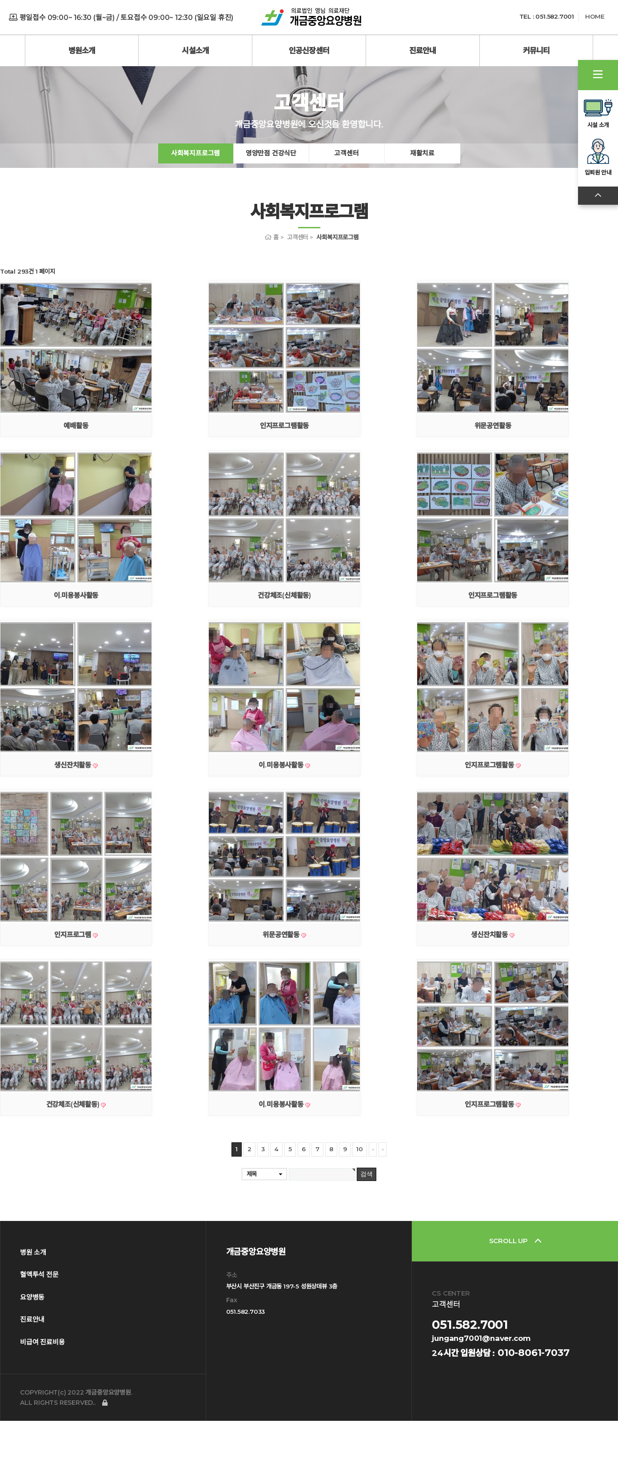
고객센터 (346, 206)
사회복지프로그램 (195, 206)
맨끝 (383, 1204)
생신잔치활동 (73, 819)
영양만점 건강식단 (271, 206)
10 (359, 1203)
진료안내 (422, 50)
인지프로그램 (73, 989)
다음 (373, 1204)
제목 (252, 1228)
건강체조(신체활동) (284, 649)
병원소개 (82, 50)
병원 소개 (33, 1306)
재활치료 (422, 206)
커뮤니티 (536, 50)
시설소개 (195, 50)
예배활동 (76, 480)
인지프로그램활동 (284, 480)
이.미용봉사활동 (76, 649)
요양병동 (32, 1351)
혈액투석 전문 (39, 1328)
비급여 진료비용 (42, 1396)
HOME (595, 16)
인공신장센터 (309, 50)
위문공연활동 (492, 480)
